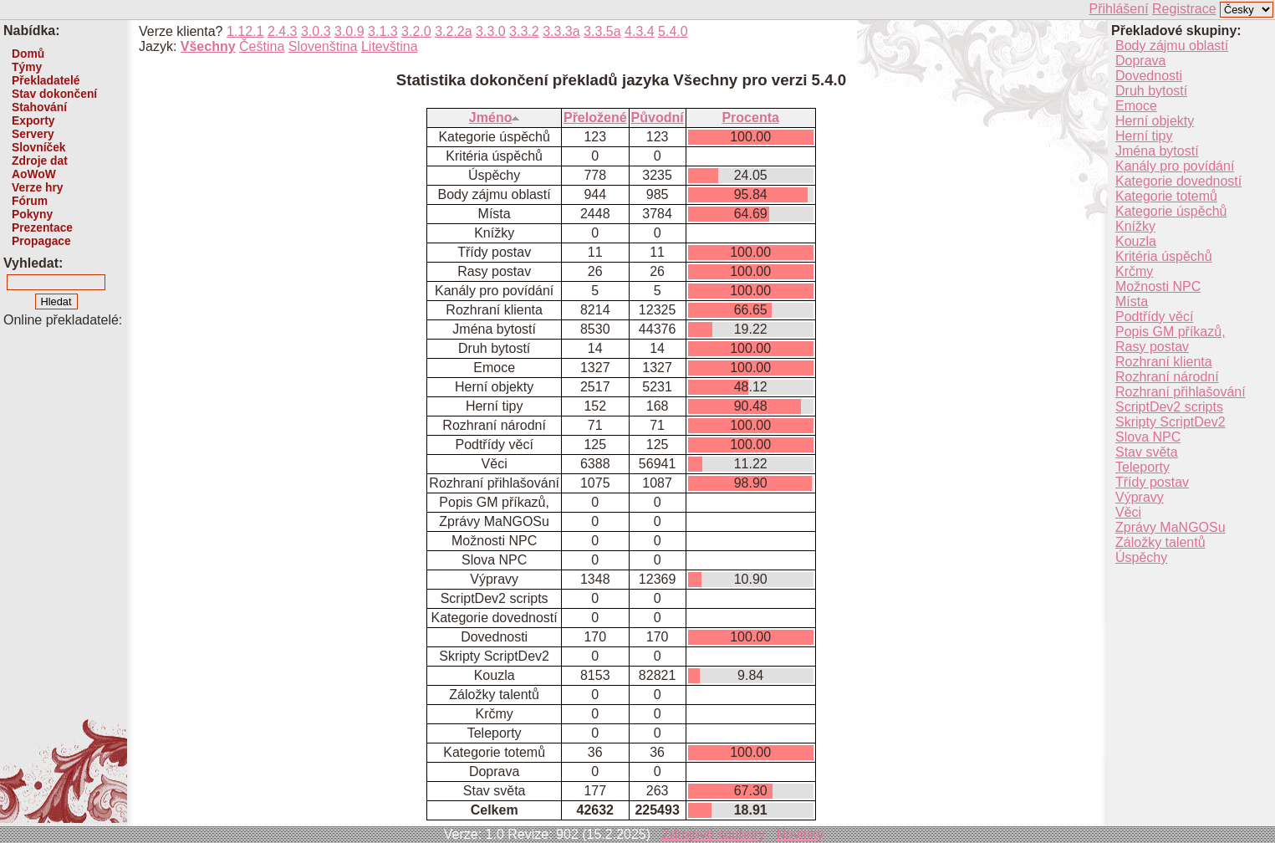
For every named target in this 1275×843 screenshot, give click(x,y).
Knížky (1135, 226)
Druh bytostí (1151, 91)
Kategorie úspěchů (1171, 211)
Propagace (41, 241)
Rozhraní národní (1167, 377)
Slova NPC (1148, 437)
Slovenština (323, 46)
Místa (1131, 301)
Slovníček (39, 147)
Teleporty (1142, 467)
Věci (1128, 512)
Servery (33, 133)
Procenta (750, 117)
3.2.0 (416, 31)
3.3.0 (491, 31)
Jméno (494, 117)
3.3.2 (524, 31)
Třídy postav (1152, 482)
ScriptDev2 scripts (1169, 407)
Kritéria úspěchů (1163, 256)
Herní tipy (1143, 136)
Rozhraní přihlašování (1180, 392)
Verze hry (38, 187)
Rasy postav (1152, 347)
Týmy (27, 67)
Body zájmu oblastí (1171, 45)
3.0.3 (316, 31)
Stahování (39, 107)
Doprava (1140, 61)
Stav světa (1146, 452)
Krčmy (1134, 271)
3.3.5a (602, 31)
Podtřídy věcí (1154, 316)
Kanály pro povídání (1174, 166)
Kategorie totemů (1166, 196)
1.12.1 (245, 31)
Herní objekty (1154, 121)
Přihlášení (1118, 9)
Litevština (389, 46)
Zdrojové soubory (713, 834)
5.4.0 (673, 31)
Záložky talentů (1160, 542)
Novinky (800, 834)
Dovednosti (1148, 76)
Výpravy (1139, 497)
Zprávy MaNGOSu (1170, 527)
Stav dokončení (54, 93)
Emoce (1136, 106)
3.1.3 (383, 31)
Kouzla (1135, 241)
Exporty (33, 120)
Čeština (261, 46)
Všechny (208, 46)
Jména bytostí (1157, 151)
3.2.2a (453, 31)
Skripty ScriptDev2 (1170, 422)
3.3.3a (561, 31)
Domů (28, 53)
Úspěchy (1141, 557)
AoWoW (34, 174)
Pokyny (32, 214)
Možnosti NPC (1158, 286)
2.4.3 (283, 31)
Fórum (30, 200)
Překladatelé (45, 80)
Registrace (1184, 9)
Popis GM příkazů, (1170, 331)
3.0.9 (349, 31)
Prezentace (42, 227)
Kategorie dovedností (1178, 181)
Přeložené (595, 117)
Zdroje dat (40, 160)
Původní (657, 117)
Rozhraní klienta (1163, 362)
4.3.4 (640, 31)
